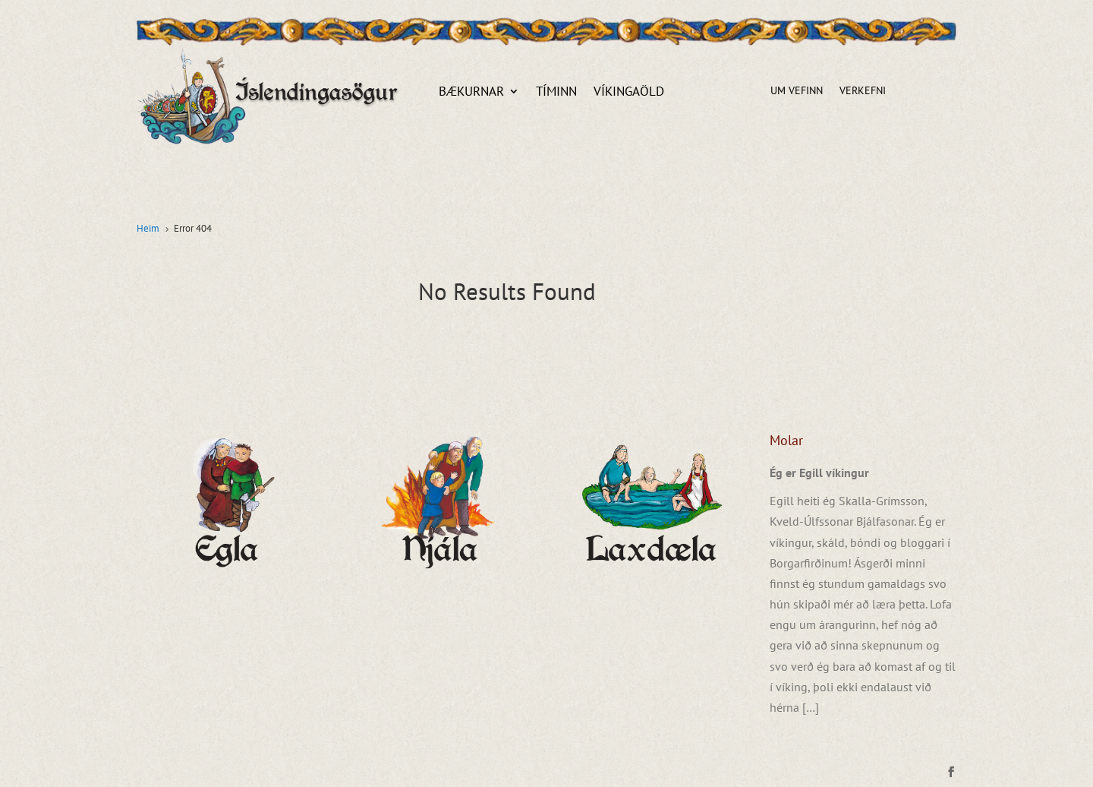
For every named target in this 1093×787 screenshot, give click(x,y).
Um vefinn (796, 91)
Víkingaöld (629, 93)
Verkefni (862, 91)
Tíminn (556, 93)
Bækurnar (471, 93)
